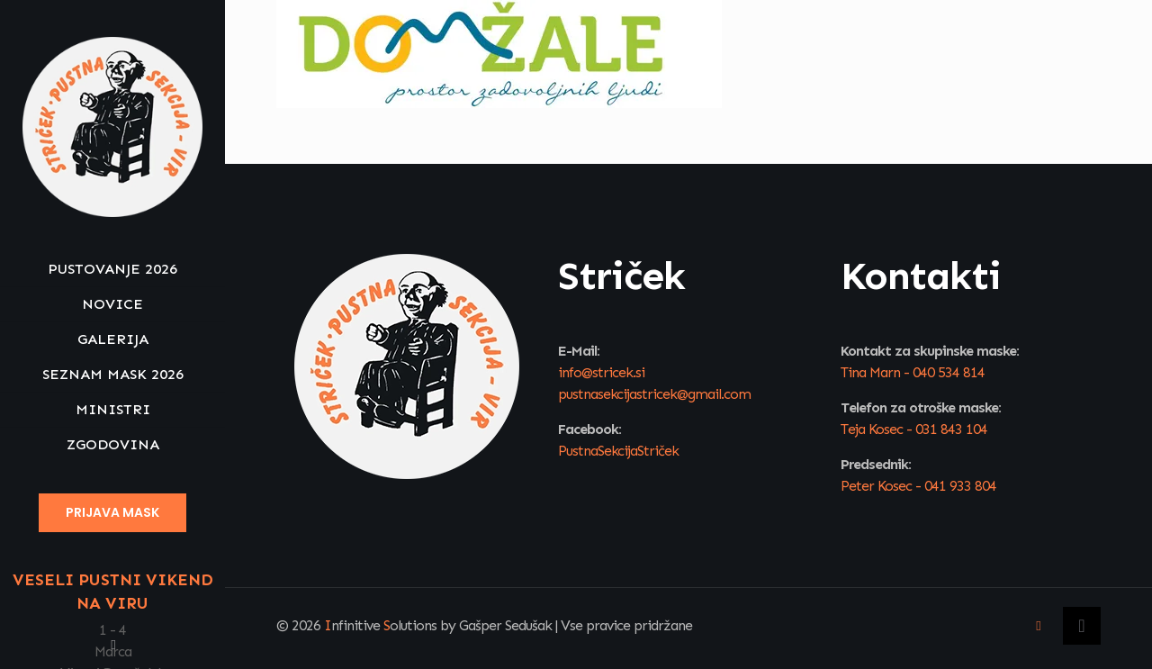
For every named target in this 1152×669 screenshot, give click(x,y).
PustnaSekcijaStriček (618, 450)
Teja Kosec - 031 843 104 (914, 429)
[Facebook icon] (113, 645)
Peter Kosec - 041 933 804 (918, 485)
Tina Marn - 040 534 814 (913, 372)
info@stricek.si (601, 372)
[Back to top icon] (1082, 626)
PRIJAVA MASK (112, 512)
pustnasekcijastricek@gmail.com (654, 393)
